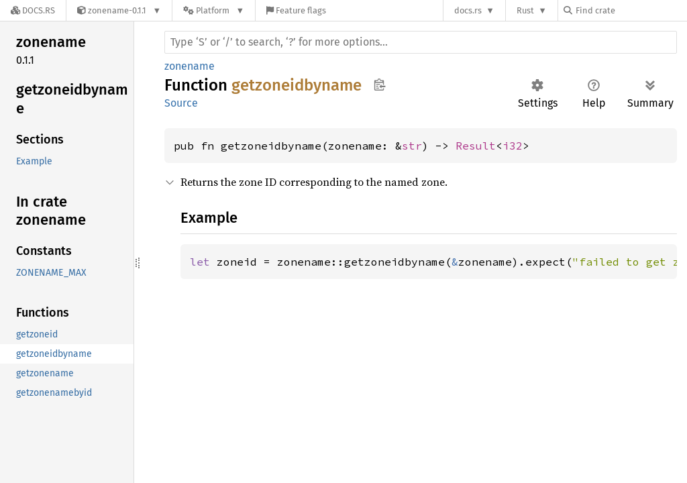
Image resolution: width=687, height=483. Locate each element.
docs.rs (468, 10)
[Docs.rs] (33, 10)
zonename (189, 66)
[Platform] (213, 10)
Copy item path (379, 84)
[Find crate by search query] (630, 10)
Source (181, 103)
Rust (525, 10)
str (412, 145)
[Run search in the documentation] (420, 42)
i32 (513, 145)
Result (476, 145)
